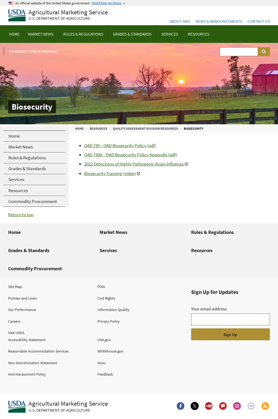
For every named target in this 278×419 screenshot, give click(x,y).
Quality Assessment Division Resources (145, 128)
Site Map (15, 286)
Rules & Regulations (212, 232)
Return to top (20, 215)
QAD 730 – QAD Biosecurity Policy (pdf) (120, 145)
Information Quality (113, 309)
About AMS (180, 21)
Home (79, 128)
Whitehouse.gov (110, 351)
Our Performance (22, 309)
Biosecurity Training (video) (110, 173)
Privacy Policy (108, 321)
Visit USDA (16, 332)
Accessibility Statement (27, 339)
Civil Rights (106, 298)
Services (108, 250)
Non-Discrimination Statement (32, 362)
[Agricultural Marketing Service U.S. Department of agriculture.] (58, 407)
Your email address (209, 309)
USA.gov (104, 339)
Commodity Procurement (35, 268)
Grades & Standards (28, 250)
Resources (98, 128)
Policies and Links (22, 298)
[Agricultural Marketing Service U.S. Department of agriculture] (58, 15)
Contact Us (259, 21)
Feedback (105, 374)
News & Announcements (218, 21)
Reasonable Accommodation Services (38, 351)
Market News (113, 232)
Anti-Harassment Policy (27, 374)
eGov (101, 362)
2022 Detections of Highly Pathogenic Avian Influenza (134, 164)
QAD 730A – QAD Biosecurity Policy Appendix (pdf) (130, 155)
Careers (14, 321)
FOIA (101, 286)
